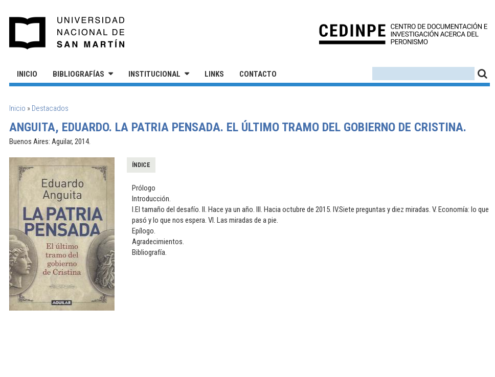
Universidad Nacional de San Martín (67, 33)
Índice (141, 165)
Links (214, 74)
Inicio (27, 74)
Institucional (154, 74)
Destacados (50, 108)
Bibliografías (78, 74)
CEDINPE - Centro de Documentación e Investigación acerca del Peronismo (403, 33)
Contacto (258, 74)
